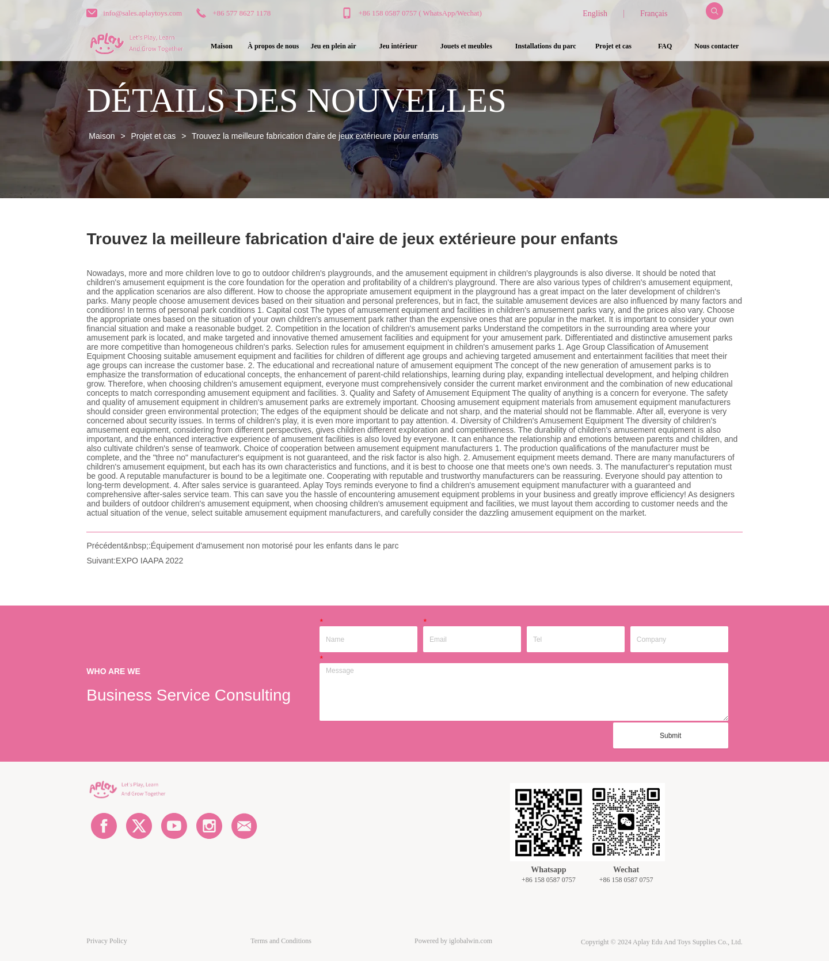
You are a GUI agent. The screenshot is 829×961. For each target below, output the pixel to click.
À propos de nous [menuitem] (273, 46)
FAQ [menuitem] (665, 46)
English (595, 13)
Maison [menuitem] (222, 46)
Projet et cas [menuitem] (613, 46)
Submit (670, 736)
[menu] (469, 46)
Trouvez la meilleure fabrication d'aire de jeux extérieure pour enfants (313, 136)
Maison (101, 136)
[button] (333, 46)
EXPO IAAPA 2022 (149, 560)
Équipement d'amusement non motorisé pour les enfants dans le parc (275, 545)
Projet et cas (153, 136)
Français (653, 13)
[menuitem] (333, 46)
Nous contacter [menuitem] (716, 46)
